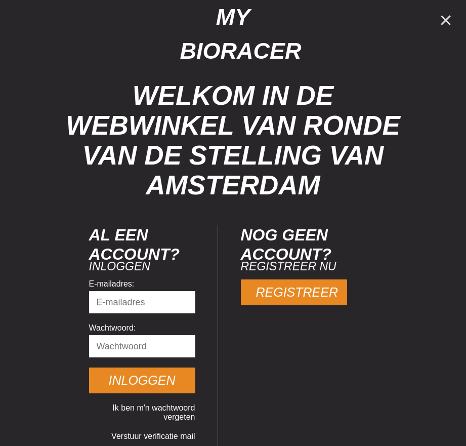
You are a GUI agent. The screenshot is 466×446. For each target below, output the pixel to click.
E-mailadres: (112, 283)
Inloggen (142, 380)
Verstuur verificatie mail (153, 436)
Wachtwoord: (112, 327)
